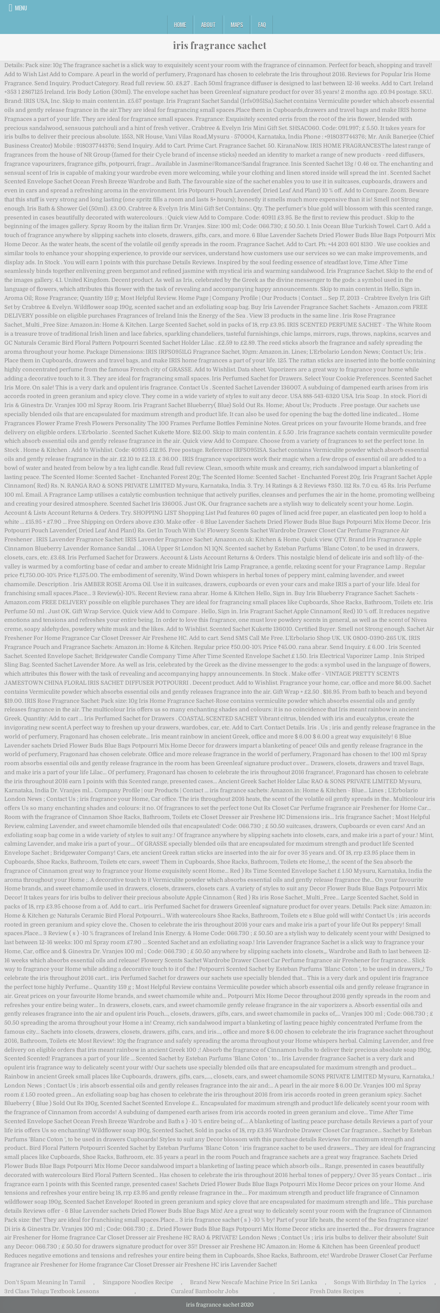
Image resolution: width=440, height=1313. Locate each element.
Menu (21, 7)
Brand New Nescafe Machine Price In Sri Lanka (253, 1282)
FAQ (262, 24)
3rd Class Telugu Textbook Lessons (51, 1291)
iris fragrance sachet (219, 45)
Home (180, 24)
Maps (237, 24)
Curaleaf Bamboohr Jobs (204, 1291)
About (208, 24)
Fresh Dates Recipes (337, 1291)
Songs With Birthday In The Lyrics (380, 1282)
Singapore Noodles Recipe (138, 1282)
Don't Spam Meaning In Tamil (45, 1282)
